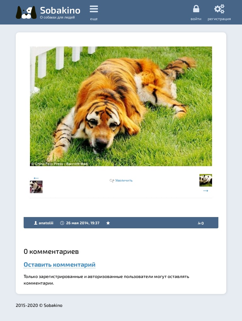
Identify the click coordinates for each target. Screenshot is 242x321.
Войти (196, 12)
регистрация (219, 12)
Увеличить (124, 180)
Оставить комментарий (59, 264)
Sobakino (60, 11)
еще (94, 12)
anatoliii (46, 222)
